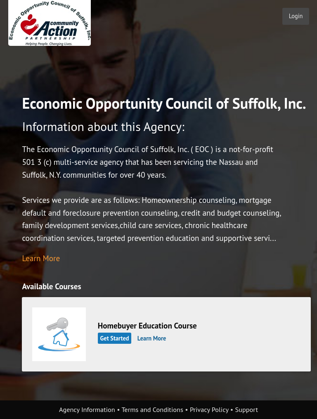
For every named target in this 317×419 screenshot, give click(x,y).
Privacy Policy (209, 409)
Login (296, 16)
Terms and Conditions (152, 409)
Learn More (41, 258)
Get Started (114, 338)
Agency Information (87, 409)
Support (246, 409)
